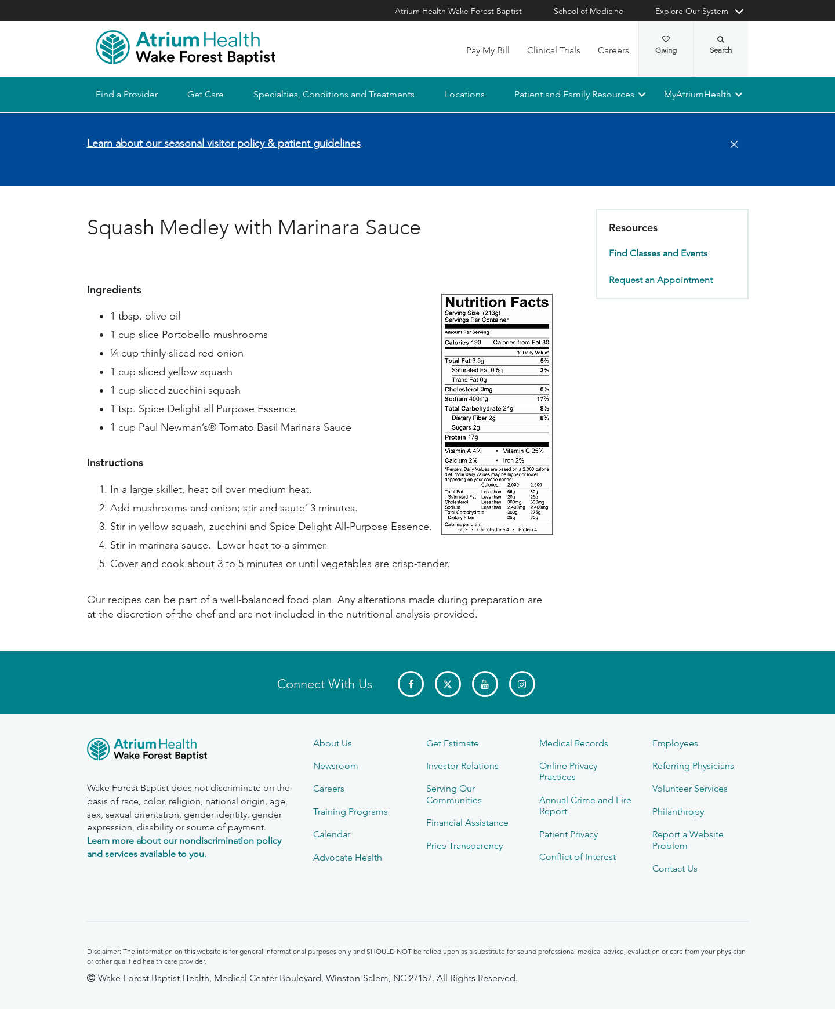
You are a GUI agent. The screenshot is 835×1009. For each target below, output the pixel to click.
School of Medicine (588, 11)
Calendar (331, 834)
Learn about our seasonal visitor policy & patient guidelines (224, 143)
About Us (332, 743)
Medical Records (573, 743)
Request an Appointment (661, 279)
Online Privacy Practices (568, 771)
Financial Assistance (467, 822)
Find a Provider (127, 94)
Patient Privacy (568, 834)
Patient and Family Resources (574, 94)
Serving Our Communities (454, 794)
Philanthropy (678, 811)
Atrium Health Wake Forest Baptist (458, 11)
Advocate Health (347, 857)
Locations (464, 94)
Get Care (205, 94)
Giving (666, 45)
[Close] (730, 145)
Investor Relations (462, 765)
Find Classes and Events (658, 253)
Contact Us (675, 868)
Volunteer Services (690, 788)
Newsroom (335, 765)
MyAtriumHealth (697, 94)
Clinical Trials (553, 50)
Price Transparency (464, 845)
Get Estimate (452, 743)
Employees (675, 743)
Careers (613, 50)
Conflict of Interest (577, 856)
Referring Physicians (693, 765)
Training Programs (350, 811)
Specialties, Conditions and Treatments (334, 94)
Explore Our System (691, 11)
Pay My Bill (488, 50)
